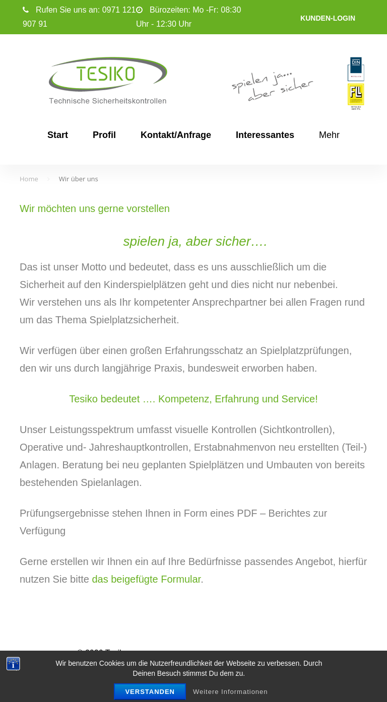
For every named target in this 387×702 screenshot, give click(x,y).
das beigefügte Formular (146, 579)
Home (29, 178)
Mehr (329, 135)
